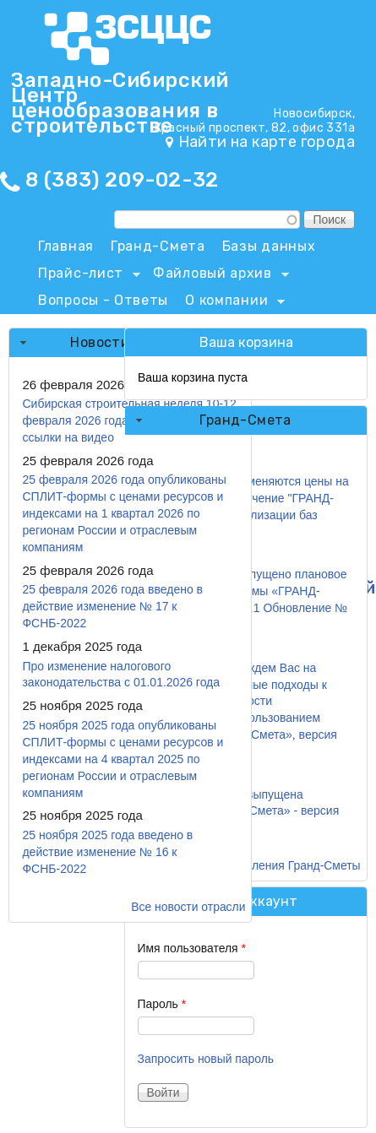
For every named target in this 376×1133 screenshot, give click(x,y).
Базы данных (269, 246)
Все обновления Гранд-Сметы (278, 865)
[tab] (246, 420)
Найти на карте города (266, 142)
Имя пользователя (192, 948)
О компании (231, 303)
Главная (66, 246)
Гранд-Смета (158, 246)
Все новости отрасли (188, 906)
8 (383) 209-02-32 (122, 180)
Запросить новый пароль (206, 1058)
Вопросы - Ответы (103, 300)
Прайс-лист (85, 276)
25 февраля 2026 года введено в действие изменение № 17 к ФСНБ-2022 (112, 606)
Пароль (162, 1004)
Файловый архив (216, 276)
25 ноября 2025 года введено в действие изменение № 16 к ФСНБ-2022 (107, 852)
